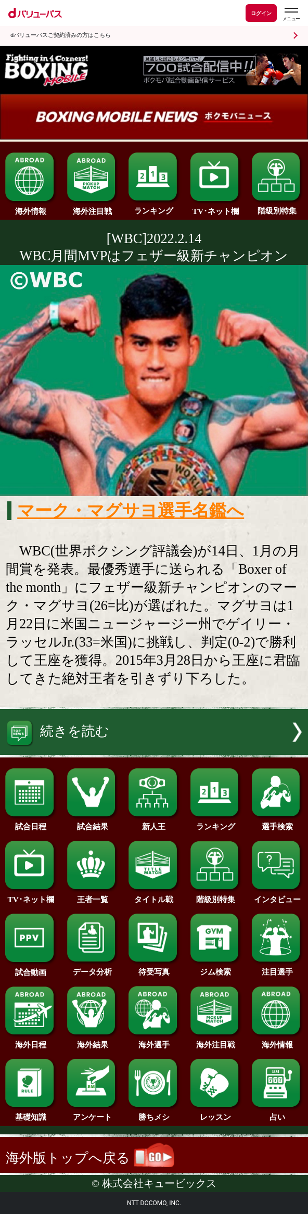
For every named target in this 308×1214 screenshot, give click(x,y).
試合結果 (92, 822)
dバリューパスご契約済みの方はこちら (60, 35)
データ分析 (92, 967)
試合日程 (30, 822)
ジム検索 (215, 967)
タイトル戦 (154, 895)
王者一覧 (92, 895)
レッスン (215, 1113)
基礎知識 (30, 1113)
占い (277, 1113)
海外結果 (92, 1040)
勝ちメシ (154, 1113)
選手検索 (277, 822)
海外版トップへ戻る (90, 1158)
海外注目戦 (92, 207)
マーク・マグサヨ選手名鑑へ (130, 510)
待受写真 (154, 967)
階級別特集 (277, 206)
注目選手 (277, 967)
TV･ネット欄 (215, 207)
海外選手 (154, 1040)
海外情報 (30, 207)
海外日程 (30, 1040)
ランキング (154, 206)
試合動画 (30, 968)
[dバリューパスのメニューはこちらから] (291, 14)
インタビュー (277, 895)
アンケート (92, 1113)
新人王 (154, 822)
